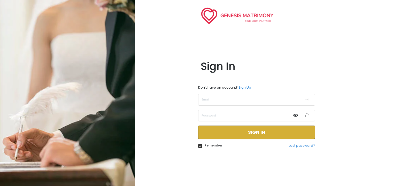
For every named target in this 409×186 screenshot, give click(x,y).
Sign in (256, 132)
